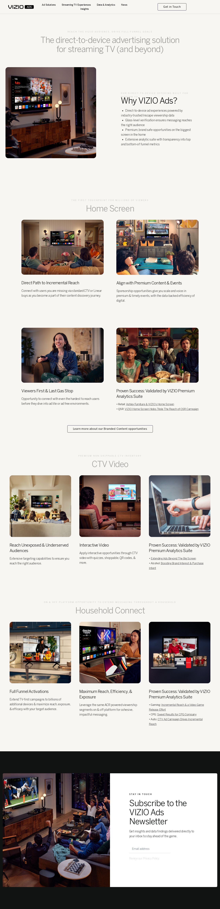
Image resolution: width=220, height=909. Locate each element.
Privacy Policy (151, 858)
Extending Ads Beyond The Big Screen (173, 558)
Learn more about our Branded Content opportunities (110, 428)
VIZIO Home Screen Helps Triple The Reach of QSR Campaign (161, 409)
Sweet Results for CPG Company (176, 714)
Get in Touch (172, 6)
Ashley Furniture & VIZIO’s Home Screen (150, 404)
